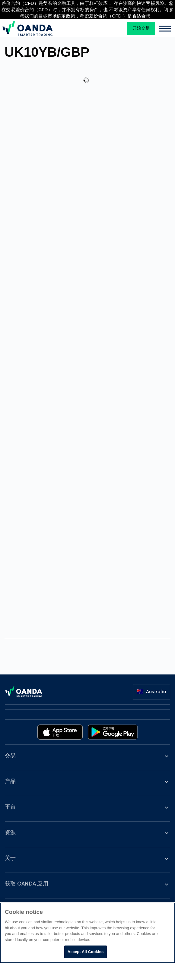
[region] (87, 932)
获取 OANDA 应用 (26, 884)
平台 (10, 807)
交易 (10, 756)
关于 (10, 858)
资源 (10, 833)
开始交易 (141, 29)
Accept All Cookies (86, 951)
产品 (10, 782)
